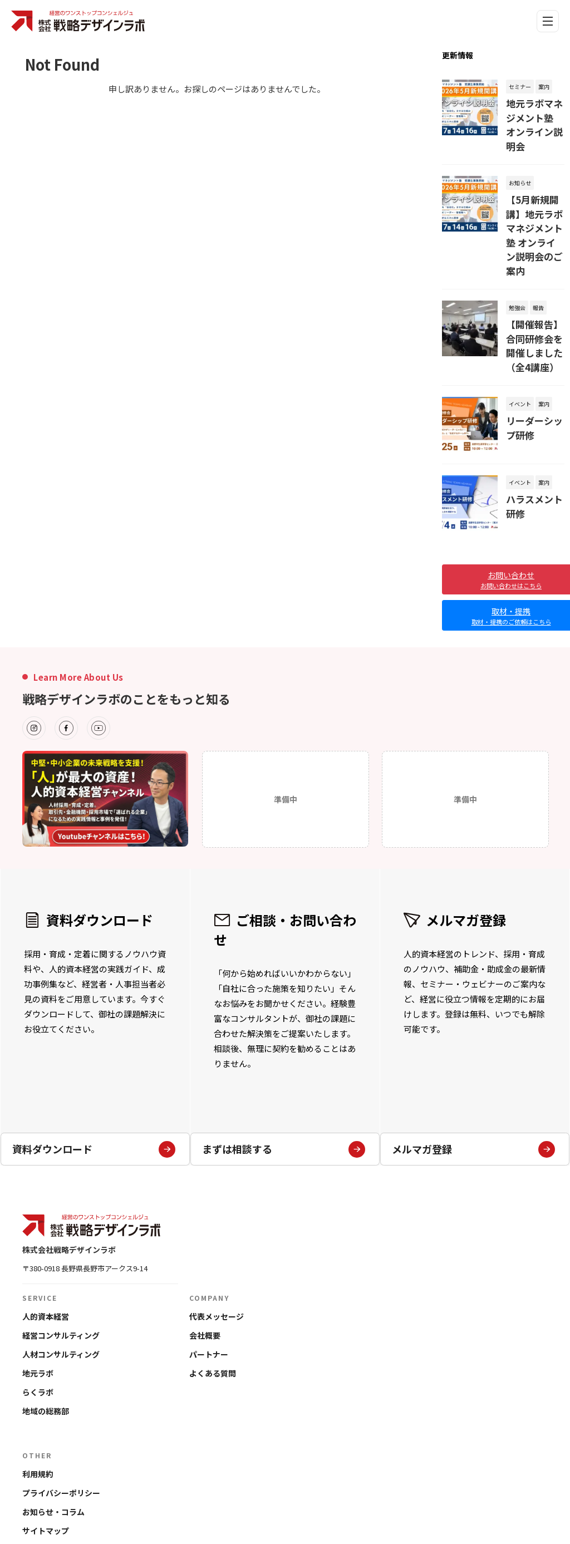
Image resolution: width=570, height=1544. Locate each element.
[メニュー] (548, 21)
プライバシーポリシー (61, 1415)
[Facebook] (66, 650)
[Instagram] (34, 650)
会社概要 (204, 1257)
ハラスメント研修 (532, 420)
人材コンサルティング (61, 1276)
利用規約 (37, 1396)
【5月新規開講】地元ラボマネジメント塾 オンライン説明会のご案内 (534, 196)
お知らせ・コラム (53, 1434)
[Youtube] (98, 650)
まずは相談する (283, 1030)
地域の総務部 (45, 1333)
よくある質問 (212, 1295)
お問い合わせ (45, 1472)
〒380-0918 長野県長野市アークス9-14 (85, 1191)
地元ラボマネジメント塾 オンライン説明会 (533, 113)
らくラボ (37, 1314)
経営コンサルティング (61, 1257)
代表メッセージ (216, 1239)
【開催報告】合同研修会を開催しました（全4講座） (532, 274)
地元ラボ (37, 1295)
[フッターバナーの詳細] (105, 721)
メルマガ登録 (473, 1030)
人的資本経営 (45, 1239)
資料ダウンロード (94, 1030)
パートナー (208, 1276)
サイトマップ (45, 1453)
